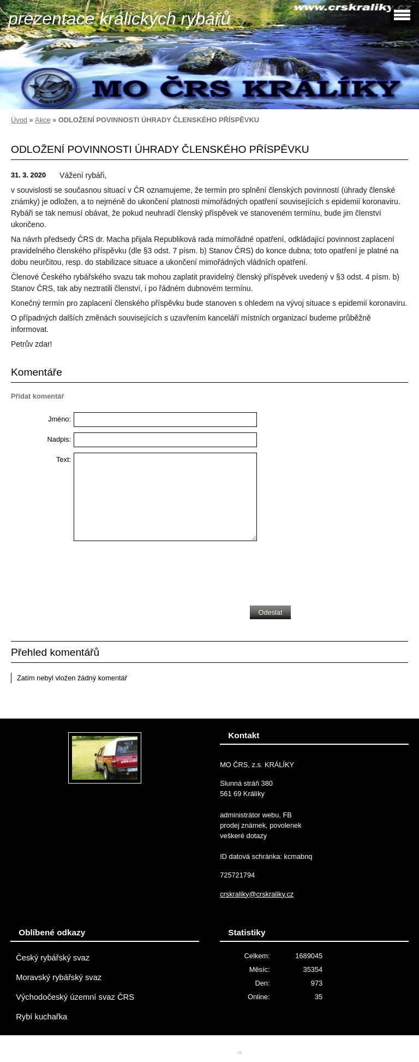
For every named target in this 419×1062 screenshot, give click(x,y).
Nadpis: (59, 439)
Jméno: (59, 419)
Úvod (19, 120)
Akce (42, 120)
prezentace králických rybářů (119, 18)
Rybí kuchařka (41, 1016)
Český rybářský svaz (52, 957)
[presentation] (157, 570)
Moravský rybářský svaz (58, 977)
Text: (63, 459)
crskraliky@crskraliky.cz (257, 894)
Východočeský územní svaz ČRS (75, 997)
